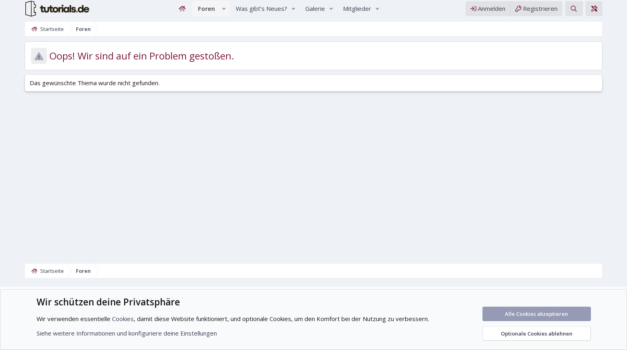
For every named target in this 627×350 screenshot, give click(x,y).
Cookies (123, 319)
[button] (224, 11)
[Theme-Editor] (614, 11)
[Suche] (594, 11)
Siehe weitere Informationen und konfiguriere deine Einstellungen (127, 333)
